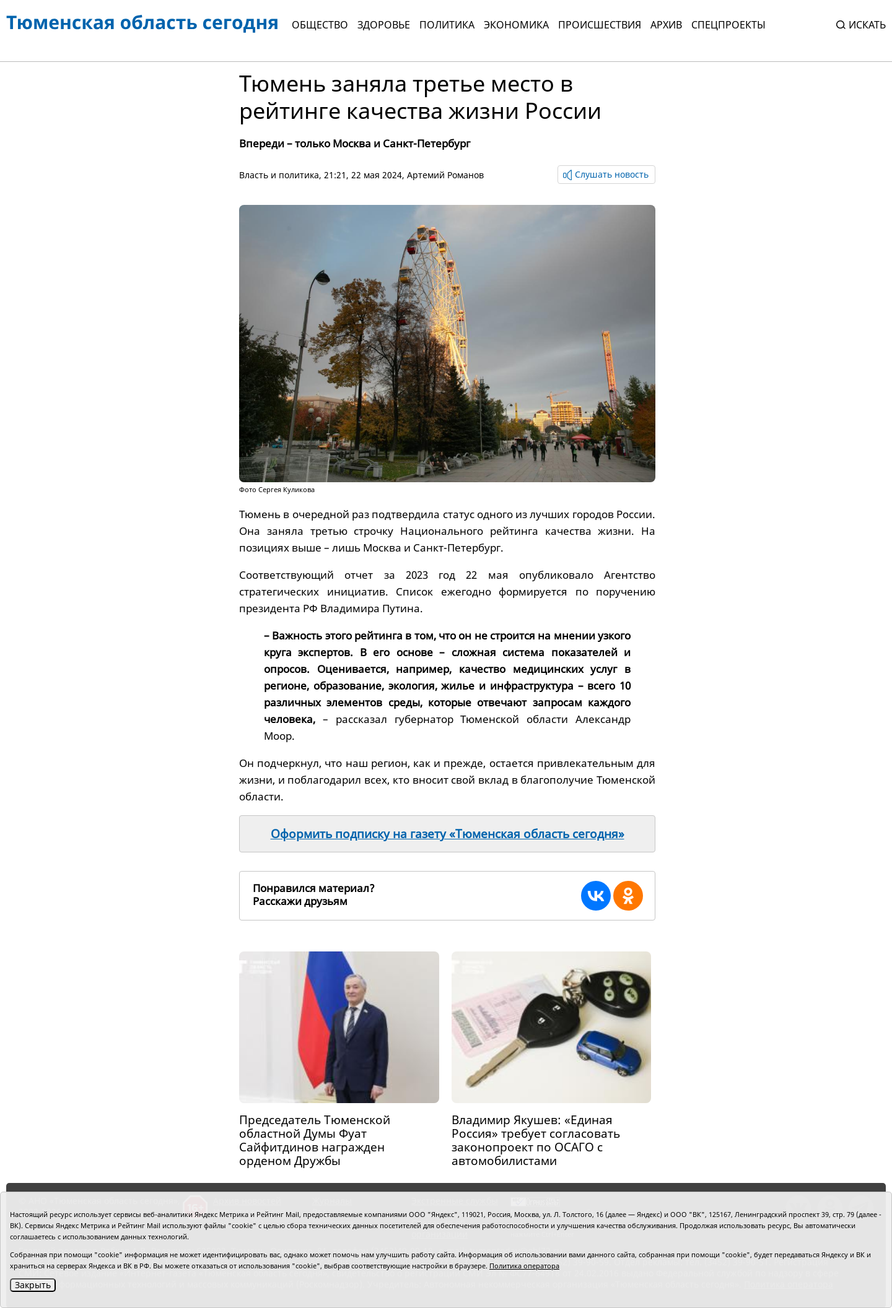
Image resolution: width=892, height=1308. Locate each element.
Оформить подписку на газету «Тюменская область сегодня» (447, 834)
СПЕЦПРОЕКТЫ (728, 25)
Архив (666, 25)
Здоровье (383, 25)
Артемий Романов (445, 175)
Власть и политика (279, 175)
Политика (446, 25)
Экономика (516, 25)
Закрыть (33, 1285)
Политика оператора (524, 1265)
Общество (320, 25)
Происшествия (599, 25)
